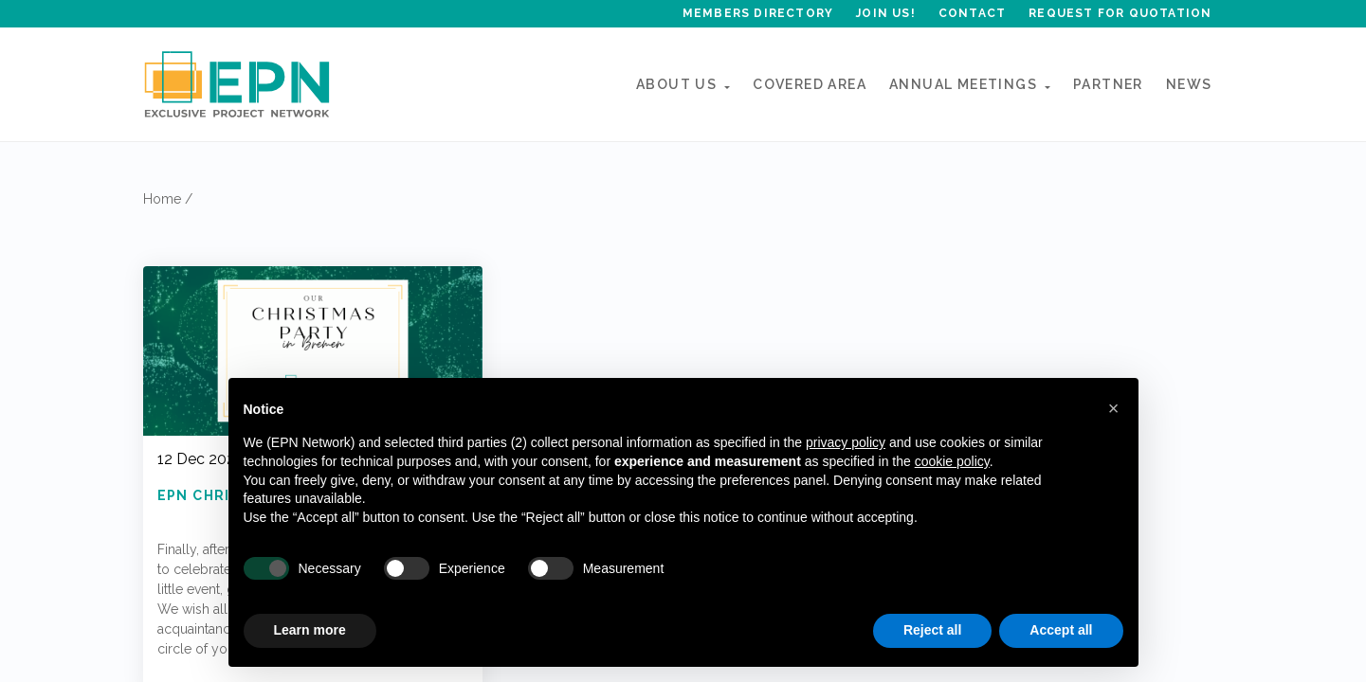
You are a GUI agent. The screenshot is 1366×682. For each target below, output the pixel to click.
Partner (1108, 84)
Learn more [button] (310, 629)
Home (162, 198)
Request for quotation (1120, 13)
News (1189, 84)
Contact (972, 13)
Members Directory (758, 13)
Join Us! (886, 13)
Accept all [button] (1060, 629)
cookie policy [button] (952, 461)
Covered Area (809, 84)
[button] (1114, 408)
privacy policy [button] (845, 442)
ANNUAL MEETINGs (963, 84)
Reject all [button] (932, 629)
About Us (676, 84)
